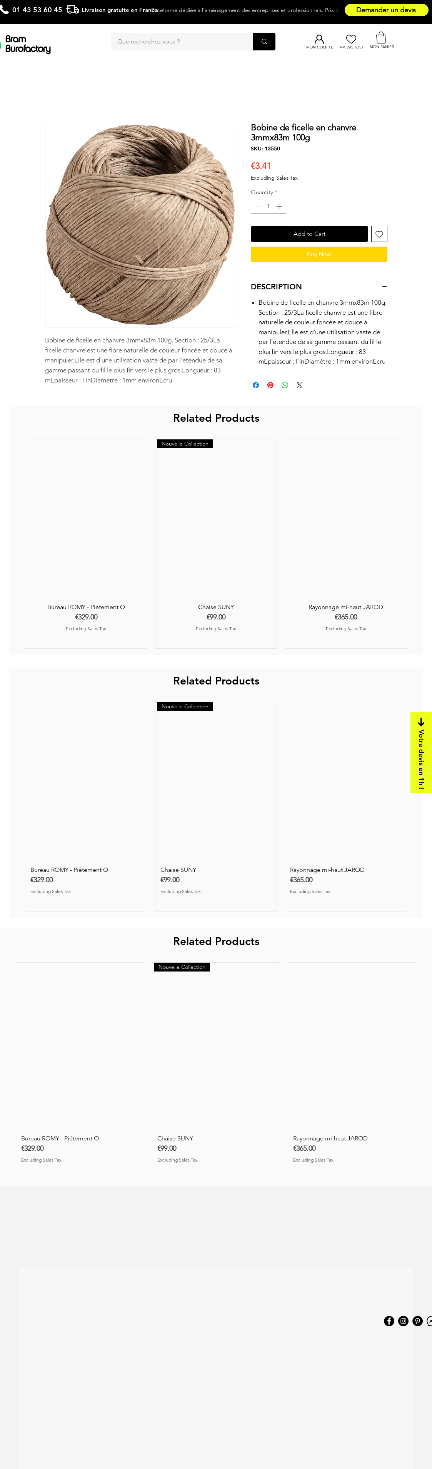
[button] (381, 37)
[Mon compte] (319, 39)
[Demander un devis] (387, 10)
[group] (216, 544)
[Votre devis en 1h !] (421, 752)
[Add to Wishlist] (379, 234)
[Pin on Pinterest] (270, 385)
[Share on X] (299, 385)
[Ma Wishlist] (351, 39)
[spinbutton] (268, 206)
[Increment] (280, 206)
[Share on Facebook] (255, 385)
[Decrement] (257, 206)
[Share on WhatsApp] (285, 385)
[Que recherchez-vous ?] (177, 41)
